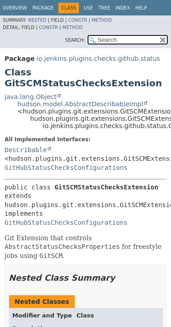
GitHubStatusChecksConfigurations (66, 167)
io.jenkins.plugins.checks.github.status (98, 58)
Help (141, 7)
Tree (104, 7)
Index (122, 7)
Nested (37, 20)
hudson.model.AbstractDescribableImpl (80, 104)
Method (102, 20)
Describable (26, 150)
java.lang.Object (31, 96)
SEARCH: (75, 40)
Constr (77, 20)
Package (42, 7)
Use (88, 7)
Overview (15, 7)
